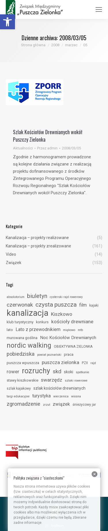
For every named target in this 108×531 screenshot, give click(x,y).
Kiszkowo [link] (61, 314)
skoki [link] (68, 372)
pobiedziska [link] (21, 354)
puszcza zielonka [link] (60, 362)
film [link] (83, 305)
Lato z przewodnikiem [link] (38, 329)
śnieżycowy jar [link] (84, 405)
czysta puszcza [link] (56, 304)
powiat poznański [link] (49, 355)
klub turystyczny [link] (20, 322)
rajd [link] (93, 363)
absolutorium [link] (15, 297)
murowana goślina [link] (22, 338)
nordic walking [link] (29, 345)
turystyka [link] (41, 396)
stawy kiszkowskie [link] (22, 380)
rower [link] (13, 371)
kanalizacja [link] (27, 312)
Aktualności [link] (23, 148)
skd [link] (57, 371)
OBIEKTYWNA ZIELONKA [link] (73, 347)
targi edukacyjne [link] (18, 396)
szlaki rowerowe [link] (76, 380)
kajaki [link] (93, 305)
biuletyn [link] (37, 296)
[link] (7, 21)
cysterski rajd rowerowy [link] (66, 297)
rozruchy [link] (36, 370)
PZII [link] (85, 363)
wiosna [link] (76, 396)
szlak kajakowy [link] (19, 388)
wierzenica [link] (61, 396)
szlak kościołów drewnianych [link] (59, 388)
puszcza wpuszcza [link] (23, 363)
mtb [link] (80, 330)
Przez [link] (47, 148)
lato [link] (10, 330)
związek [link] (61, 404)
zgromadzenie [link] (23, 404)
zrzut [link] (46, 405)
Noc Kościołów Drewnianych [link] (68, 337)
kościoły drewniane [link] (72, 321)
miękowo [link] (69, 330)
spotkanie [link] (82, 372)
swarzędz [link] (51, 380)
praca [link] (68, 354)
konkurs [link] (42, 322)
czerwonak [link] (20, 304)
